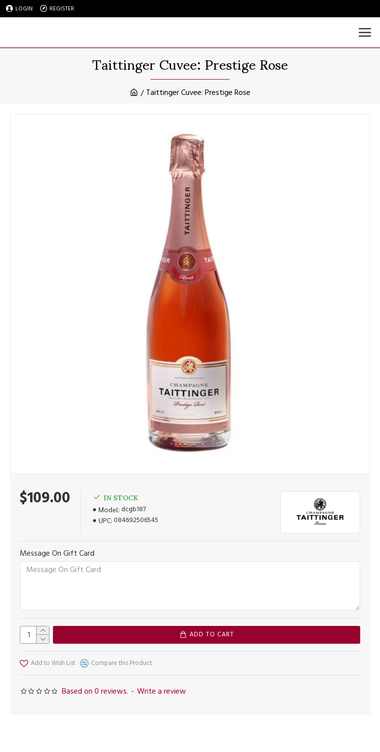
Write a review (161, 691)
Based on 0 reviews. (95, 691)
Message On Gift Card (57, 553)
